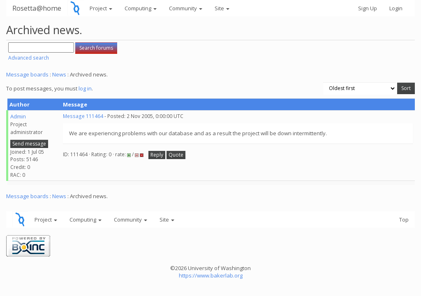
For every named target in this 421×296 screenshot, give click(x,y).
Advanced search (28, 57)
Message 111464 (83, 116)
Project (101, 8)
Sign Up (367, 8)
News (59, 74)
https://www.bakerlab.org (211, 275)
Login (395, 8)
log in (85, 88)
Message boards (27, 74)
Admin (18, 116)
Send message (29, 143)
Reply (156, 154)
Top (404, 219)
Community (185, 8)
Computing (141, 8)
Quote (176, 154)
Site (222, 8)
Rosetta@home (36, 8)
